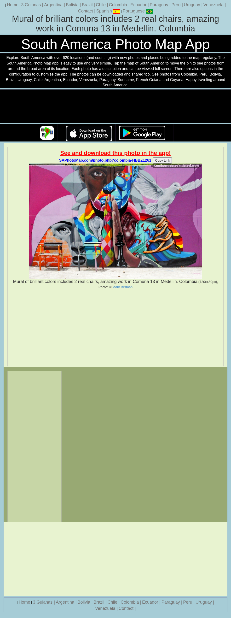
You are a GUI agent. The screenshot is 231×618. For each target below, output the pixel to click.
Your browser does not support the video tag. (115, 106)
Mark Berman (122, 287)
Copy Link (162, 160)
